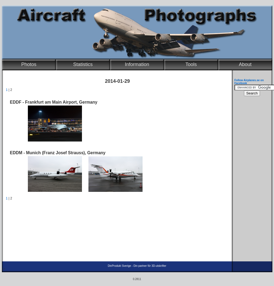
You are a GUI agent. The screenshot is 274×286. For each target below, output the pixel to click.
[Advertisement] (251, 180)
